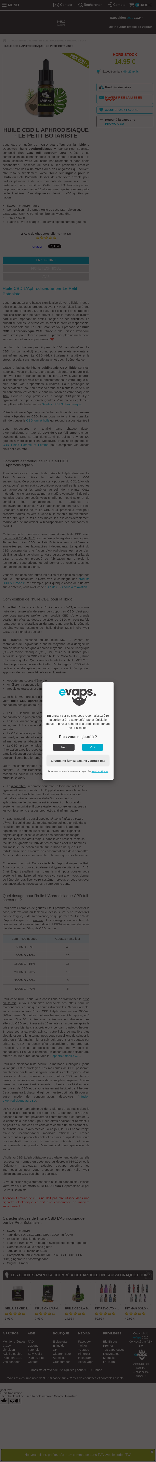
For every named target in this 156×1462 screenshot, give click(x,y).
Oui (92, 747)
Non (64, 747)
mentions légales (100, 771)
